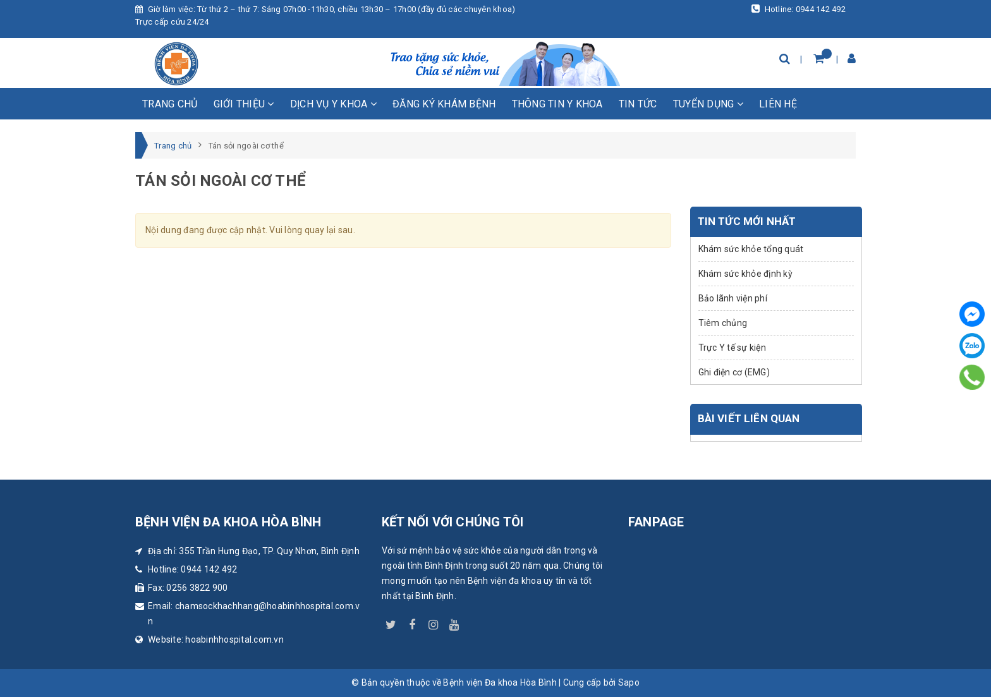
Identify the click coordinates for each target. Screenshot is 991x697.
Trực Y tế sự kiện (732, 347)
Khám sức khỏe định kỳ (745, 274)
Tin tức (638, 104)
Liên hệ (778, 104)
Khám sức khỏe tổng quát (751, 249)
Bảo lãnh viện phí (732, 298)
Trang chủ (169, 104)
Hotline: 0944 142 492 (798, 9)
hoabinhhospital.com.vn (234, 639)
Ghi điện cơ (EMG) (734, 372)
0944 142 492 (209, 569)
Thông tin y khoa (557, 104)
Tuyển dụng (708, 104)
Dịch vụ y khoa (333, 104)
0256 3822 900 (197, 588)
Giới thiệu (244, 104)
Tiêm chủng (723, 323)
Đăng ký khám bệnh (443, 104)
